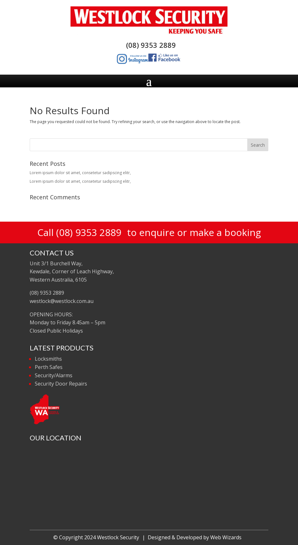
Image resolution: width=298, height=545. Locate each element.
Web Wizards (226, 537)
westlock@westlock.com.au (61, 301)
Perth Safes (49, 367)
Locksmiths (48, 358)
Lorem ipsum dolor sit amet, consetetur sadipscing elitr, (80, 172)
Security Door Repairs (61, 383)
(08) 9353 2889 (149, 45)
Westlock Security (118, 537)
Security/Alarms (53, 375)
